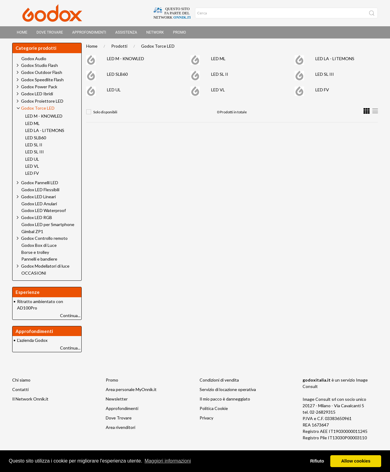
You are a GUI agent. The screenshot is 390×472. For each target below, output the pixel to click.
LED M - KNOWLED (125, 60)
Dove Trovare (119, 419)
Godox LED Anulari (39, 205)
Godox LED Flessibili (40, 191)
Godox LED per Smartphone (47, 226)
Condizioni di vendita (219, 381)
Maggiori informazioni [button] (167, 460)
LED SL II (219, 76)
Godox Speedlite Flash (42, 81)
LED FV (322, 91)
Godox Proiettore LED (42, 102)
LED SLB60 (117, 76)
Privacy (206, 419)
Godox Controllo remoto (44, 240)
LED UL (114, 91)
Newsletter (117, 400)
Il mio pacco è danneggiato (225, 400)
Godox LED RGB (36, 219)
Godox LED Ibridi (37, 95)
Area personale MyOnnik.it (131, 391)
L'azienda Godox (32, 342)
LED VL (218, 91)
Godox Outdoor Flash (41, 74)
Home (22, 32)
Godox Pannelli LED (39, 184)
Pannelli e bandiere (39, 260)
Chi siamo (21, 381)
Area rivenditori (120, 429)
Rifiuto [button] (317, 461)
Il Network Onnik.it (30, 400)
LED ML (218, 60)
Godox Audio (33, 60)
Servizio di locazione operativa (228, 391)
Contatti (20, 391)
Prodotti (119, 47)
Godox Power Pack (39, 88)
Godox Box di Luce (39, 247)
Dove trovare (50, 32)
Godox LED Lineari (38, 198)
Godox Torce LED (158, 47)
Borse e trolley (35, 254)
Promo (179, 32)
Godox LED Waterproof (43, 212)
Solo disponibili (105, 114)
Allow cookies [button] (355, 461)
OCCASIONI (33, 275)
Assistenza (126, 32)
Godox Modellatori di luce (45, 267)
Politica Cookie (214, 410)
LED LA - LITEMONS (334, 60)
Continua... (70, 317)
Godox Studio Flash (39, 67)
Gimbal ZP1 (32, 233)
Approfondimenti (89, 32)
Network (155, 32)
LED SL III (324, 76)
